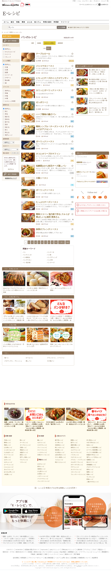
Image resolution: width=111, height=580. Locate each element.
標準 (32, 43)
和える (7, 132)
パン (24, 252)
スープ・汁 (8, 75)
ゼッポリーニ (42, 102)
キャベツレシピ (9, 455)
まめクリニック (54, 549)
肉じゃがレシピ (59, 447)
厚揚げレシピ (24, 450)
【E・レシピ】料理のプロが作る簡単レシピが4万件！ (55, 488)
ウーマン (83, 552)
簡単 (23, 22)
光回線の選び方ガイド (31, 549)
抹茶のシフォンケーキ (84, 173)
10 (56, 242)
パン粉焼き (26, 257)
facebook (78, 197)
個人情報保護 (49, 558)
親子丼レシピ (59, 440)
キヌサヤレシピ (42, 445)
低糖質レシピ (91, 459)
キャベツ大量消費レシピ (94, 447)
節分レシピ (40, 466)
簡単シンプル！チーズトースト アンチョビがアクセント (53, 127)
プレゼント (97, 1)
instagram (89, 197)
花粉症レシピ (41, 469)
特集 (18, 22)
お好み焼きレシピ (60, 455)
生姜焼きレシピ (59, 445)
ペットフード (53, 554)
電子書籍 (77, 554)
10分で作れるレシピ (93, 442)
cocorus (56, 552)
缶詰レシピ (90, 445)
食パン (6, 358)
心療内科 (79, 549)
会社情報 (16, 558)
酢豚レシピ (74, 440)
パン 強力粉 (26, 262)
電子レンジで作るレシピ (94, 457)
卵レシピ (22, 440)
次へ (48, 48)
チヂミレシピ (75, 467)
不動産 (33, 554)
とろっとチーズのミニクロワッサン (52, 78)
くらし (79, 1)
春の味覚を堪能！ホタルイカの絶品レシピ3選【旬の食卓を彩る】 (98, 81)
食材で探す (73, 27)
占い (91, 1)
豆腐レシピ (23, 447)
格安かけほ (37, 552)
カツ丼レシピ (59, 442)
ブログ (94, 549)
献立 (12, 22)
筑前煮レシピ (59, 450)
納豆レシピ (23, 455)
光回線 (30, 552)
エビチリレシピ (75, 450)
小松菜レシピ (8, 474)
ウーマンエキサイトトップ (88, 4)
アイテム (87, 549)
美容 (46, 554)
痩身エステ (68, 554)
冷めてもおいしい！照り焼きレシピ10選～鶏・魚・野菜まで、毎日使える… (97, 110)
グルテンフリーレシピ (93, 467)
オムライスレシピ (76, 452)
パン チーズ (51, 262)
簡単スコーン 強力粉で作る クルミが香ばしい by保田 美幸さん (52, 215)
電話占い (101, 549)
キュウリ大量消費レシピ (94, 452)
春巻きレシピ (75, 447)
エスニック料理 (10, 101)
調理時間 (60, 43)
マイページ (65, 22)
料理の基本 (47, 22)
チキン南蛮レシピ (60, 457)
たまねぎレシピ (9, 452)
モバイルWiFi (47, 552)
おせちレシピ (41, 464)
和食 (6, 93)
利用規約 (23, 558)
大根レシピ (7, 457)
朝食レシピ (90, 474)
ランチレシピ (91, 477)
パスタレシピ (75, 455)
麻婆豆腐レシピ (75, 445)
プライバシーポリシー (35, 558)
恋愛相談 (71, 552)
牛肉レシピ (7, 440)
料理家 (56, 22)
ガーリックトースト (45, 141)
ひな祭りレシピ (42, 471)
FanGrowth (44, 549)
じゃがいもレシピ (9, 450)
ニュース (97, 552)
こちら (79, 566)
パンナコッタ (27, 255)
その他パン (50, 361)
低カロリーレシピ (92, 462)
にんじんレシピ (9, 467)
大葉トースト (42, 178)
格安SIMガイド (21, 552)
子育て (74, 1)
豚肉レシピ (7, 442)
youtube (100, 197)
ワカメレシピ (24, 459)
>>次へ (61, 242)
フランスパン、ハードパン (56, 358)
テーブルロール (43, 54)
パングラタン (27, 260)
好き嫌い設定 (15, 152)
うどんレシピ (59, 459)
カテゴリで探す (84, 27)
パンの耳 (50, 260)
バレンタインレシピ (43, 481)
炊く (6, 130)
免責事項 (95, 558)
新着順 (39, 43)
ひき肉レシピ (8, 447)
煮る (6, 114)
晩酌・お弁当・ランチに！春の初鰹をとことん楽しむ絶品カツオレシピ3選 (27, 536)
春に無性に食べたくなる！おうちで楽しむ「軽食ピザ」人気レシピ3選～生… (97, 72)
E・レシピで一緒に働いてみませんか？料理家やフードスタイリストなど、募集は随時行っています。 (55, 562)
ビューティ (85, 1)
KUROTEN (19, 549)
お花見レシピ (41, 474)
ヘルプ (57, 558)
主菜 (6, 70)
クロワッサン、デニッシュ (13, 361)
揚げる (7, 116)
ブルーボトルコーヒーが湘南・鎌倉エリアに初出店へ (20, 543)
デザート (8, 78)
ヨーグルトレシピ (25, 445)
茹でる (7, 122)
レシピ (90, 552)
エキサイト (104, 4)
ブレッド (8, 57)
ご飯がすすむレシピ (93, 481)
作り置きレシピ (91, 440)
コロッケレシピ (75, 472)
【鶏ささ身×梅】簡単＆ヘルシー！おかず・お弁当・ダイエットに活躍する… (98, 91)
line (94, 197)
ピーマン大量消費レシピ (94, 450)
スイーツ (8, 54)
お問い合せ (65, 558)
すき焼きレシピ (59, 452)
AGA (61, 554)
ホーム (6, 22)
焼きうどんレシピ (60, 462)
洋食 (6, 96)
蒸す (6, 124)
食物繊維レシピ (91, 464)
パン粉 (49, 255)
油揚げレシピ (24, 452)
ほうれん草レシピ (9, 472)
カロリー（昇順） (49, 43)
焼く (6, 111)
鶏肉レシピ (7, 445)
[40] (67, 242)
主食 (6, 67)
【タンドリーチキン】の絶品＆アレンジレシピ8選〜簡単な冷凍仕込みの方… (98, 100)
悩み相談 (63, 552)
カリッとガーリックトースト (49, 90)
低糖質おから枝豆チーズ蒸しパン (51, 166)
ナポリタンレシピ (76, 457)
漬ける (7, 127)
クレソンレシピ (42, 447)
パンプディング (52, 257)
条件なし (8, 49)
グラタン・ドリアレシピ (78, 459)
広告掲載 (74, 558)
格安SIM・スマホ (8, 552)
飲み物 (7, 80)
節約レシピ (90, 469)
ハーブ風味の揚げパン (46, 114)
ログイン (11, 169)
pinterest (105, 197)
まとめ (29, 22)
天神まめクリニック (68, 549)
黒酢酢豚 (79, 163)
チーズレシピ (24, 442)
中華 (6, 98)
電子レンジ (8, 135)
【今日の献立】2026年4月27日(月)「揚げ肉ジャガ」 (20, 541)
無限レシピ (90, 472)
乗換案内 (105, 552)
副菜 (6, 72)
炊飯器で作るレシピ (93, 455)
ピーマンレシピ (9, 464)
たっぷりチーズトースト (47, 202)
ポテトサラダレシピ (77, 464)
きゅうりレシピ (9, 469)
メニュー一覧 (105, 1)
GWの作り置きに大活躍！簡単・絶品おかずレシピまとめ (58, 536)
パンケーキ (50, 252)
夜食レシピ (90, 479)
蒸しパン (29, 361)
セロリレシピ (41, 442)
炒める (7, 119)
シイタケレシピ (42, 452)
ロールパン (29, 358)
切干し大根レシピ (25, 457)
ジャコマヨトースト (45, 66)
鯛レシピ (40, 440)
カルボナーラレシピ (77, 462)
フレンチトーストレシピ (78, 474)
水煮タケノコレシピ (43, 455)
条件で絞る (7, 36)
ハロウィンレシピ (42, 476)
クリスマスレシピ (42, 478)
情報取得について (84, 558)
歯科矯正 (40, 554)
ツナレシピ (23, 462)
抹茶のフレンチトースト (47, 229)
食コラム (37, 22)
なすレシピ (7, 459)
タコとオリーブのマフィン (48, 154)
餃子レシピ (74, 442)
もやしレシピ (8, 462)
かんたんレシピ (10, 52)
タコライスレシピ (76, 469)
